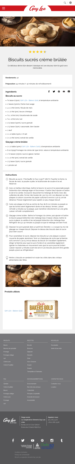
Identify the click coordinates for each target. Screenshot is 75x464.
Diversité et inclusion (33, 397)
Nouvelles (55, 340)
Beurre (5, 345)
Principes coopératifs (33, 393)
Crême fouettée (8, 387)
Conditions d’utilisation (21, 452)
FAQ (4, 379)
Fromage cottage (8, 355)
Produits (6, 340)
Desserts (29, 355)
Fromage (6, 351)
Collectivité (30, 390)
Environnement (31, 383)
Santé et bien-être (56, 348)
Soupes (29, 368)
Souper (29, 365)
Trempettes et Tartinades (34, 371)
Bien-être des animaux (33, 387)
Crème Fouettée (8, 365)
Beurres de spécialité (9, 348)
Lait (4, 358)
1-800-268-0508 (53, 422)
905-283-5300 (53, 420)
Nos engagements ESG (35, 379)
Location (53, 387)
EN (70, 2)
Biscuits (29, 345)
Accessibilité (31, 400)
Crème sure (6, 361)
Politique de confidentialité (22, 454)
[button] (65, 3)
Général (5, 383)
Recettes (30, 340)
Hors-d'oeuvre (31, 361)
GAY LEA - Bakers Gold (29, 100)
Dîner (28, 358)
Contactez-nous (57, 379)
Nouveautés (54, 345)
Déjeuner (30, 351)
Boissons (30, 348)
